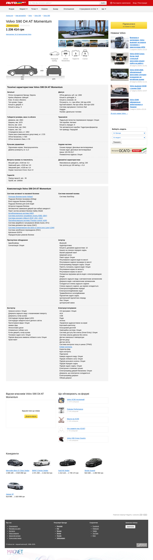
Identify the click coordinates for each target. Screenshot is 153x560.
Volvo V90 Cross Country (76, 438)
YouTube (95, 533)
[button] (106, 21)
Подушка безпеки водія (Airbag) (20, 197)
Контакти (12, 531)
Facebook (96, 526)
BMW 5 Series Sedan (40, 471)
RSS (94, 536)
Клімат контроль (66, 347)
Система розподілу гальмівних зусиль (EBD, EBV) (27, 216)
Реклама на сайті (14, 529)
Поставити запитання (120, 3)
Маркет (23, 9)
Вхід (134, 3)
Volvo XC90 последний (76, 399)
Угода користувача (15, 538)
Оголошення (69, 9)
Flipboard (96, 529)
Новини (44, 9)
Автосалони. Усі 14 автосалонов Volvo (18, 34)
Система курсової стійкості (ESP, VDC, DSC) (25, 218)
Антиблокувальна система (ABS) (21, 213)
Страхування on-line (87, 9)
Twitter (95, 531)
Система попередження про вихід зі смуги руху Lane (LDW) (31, 228)
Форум (11, 9)
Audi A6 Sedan (63, 471)
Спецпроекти (13, 526)
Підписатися (129, 25)
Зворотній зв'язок (14, 536)
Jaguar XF (10, 494)
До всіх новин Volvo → (119, 113)
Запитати (130, 527)
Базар (55, 9)
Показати (116, 142)
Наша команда (14, 533)
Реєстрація (142, 3)
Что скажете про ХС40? (76, 428)
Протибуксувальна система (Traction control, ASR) (27, 220)
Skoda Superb (90, 471)
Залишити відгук (12, 25)
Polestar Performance (75, 409)
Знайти (103, 3)
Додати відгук (31, 416)
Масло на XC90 (73, 419)
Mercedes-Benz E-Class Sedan (17, 471)
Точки (33, 9)
